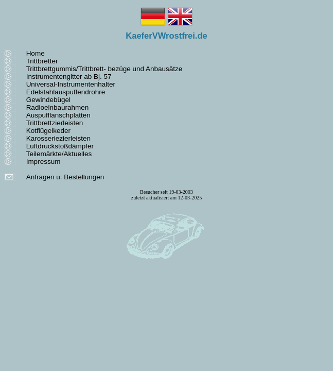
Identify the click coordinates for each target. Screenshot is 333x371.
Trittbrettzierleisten (54, 123)
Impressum (43, 161)
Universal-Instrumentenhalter (70, 84)
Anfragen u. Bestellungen (65, 177)
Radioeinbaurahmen (57, 107)
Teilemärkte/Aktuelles (59, 154)
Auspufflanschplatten (58, 115)
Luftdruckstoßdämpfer (60, 146)
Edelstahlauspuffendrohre (66, 92)
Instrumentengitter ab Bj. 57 (69, 76)
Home (35, 53)
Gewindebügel (48, 100)
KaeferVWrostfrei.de (166, 35)
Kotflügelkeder (48, 130)
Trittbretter (42, 61)
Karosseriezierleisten (58, 138)
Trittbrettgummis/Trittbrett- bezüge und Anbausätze (104, 69)
